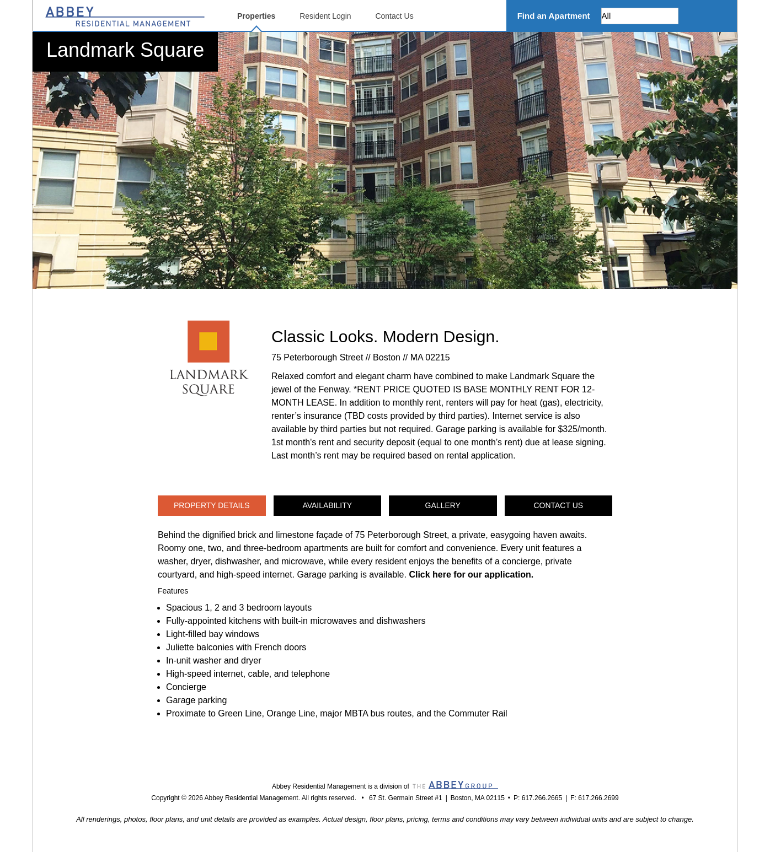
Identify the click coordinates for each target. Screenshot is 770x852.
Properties (256, 16)
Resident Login (325, 16)
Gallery (443, 505)
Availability (327, 505)
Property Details (212, 505)
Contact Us (394, 16)
